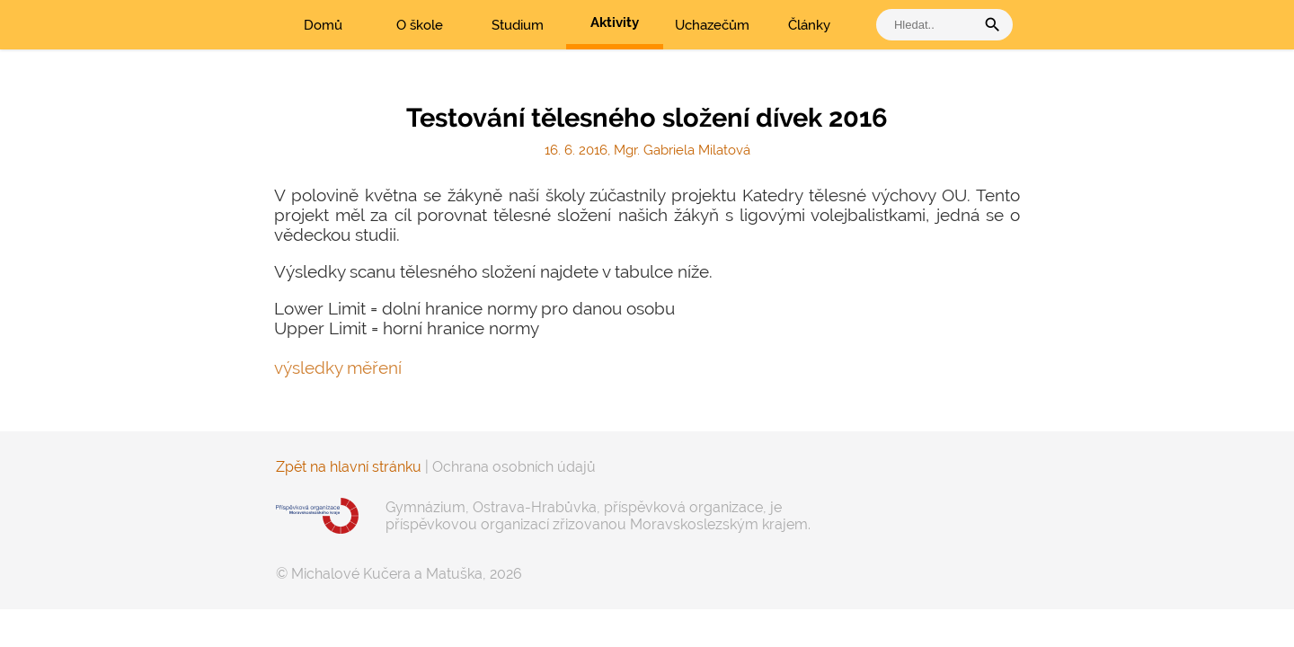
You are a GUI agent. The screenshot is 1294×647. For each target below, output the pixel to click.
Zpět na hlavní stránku (348, 466)
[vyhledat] (930, 24)
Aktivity (614, 22)
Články (809, 25)
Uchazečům (712, 25)
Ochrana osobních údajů (514, 466)
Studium (518, 25)
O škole (419, 25)
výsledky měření (338, 367)
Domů (323, 25)
